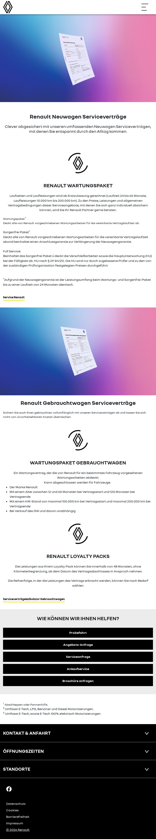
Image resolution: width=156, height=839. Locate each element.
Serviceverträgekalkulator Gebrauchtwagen (34, 599)
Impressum (14, 823)
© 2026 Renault (17, 830)
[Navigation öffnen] (147, 7)
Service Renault (14, 297)
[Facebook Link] (9, 789)
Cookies (12, 810)
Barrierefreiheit (17, 817)
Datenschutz (16, 804)
